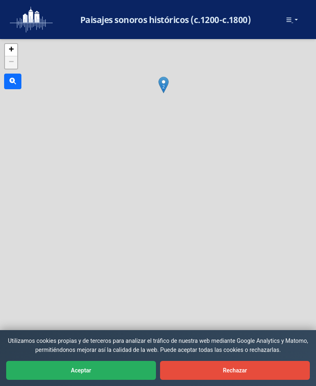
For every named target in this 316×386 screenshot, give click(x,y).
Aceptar (81, 370)
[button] (163, 84)
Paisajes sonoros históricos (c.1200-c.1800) (165, 19)
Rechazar (235, 370)
